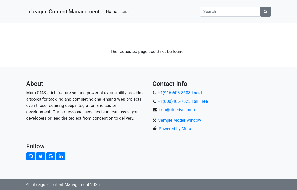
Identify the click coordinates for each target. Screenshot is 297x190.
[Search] (230, 12)
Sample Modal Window (179, 120)
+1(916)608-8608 (180, 92)
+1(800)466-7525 (183, 101)
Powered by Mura (175, 128)
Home (111, 11)
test (125, 11)
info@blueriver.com (177, 109)
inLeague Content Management (63, 11)
